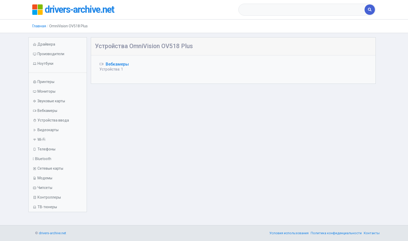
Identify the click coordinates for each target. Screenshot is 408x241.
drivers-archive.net (79, 9)
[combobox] (302, 9)
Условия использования (289, 233)
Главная (39, 26)
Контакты (372, 233)
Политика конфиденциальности (336, 233)
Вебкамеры (117, 64)
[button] (58, 63)
